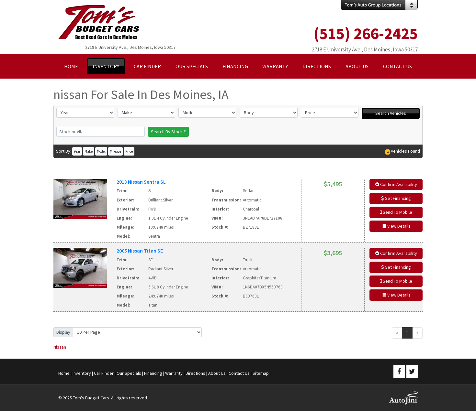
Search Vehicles (390, 113)
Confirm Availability (396, 184)
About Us (217, 373)
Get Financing (396, 198)
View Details (396, 226)
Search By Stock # (168, 132)
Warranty (174, 373)
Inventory (82, 373)
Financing (153, 373)
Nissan (59, 347)
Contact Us (239, 373)
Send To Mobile (396, 212)
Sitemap (261, 373)
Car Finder (104, 373)
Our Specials (129, 373)
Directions (195, 373)
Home (64, 373)
